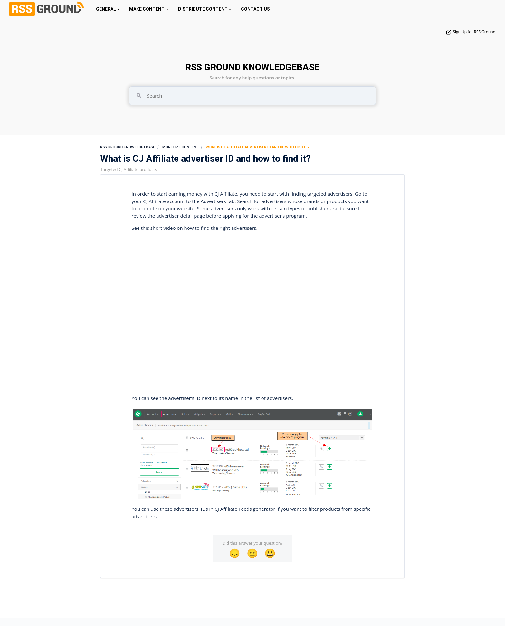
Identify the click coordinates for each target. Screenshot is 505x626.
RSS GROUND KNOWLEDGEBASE (252, 67)
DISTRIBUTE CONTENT (203, 9)
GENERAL (106, 9)
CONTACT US (255, 9)
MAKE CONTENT (147, 9)
